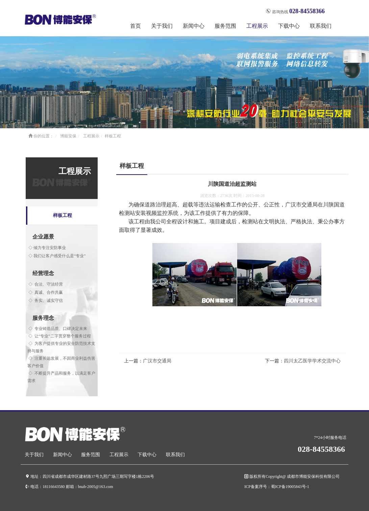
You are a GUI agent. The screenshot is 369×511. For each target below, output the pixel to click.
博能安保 (68, 136)
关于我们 (34, 454)
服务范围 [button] (225, 26)
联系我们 (320, 26)
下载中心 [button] (289, 26)
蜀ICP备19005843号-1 (290, 486)
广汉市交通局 (157, 360)
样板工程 (113, 136)
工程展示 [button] (257, 26)
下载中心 (147, 454)
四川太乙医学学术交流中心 (312, 360)
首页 (135, 26)
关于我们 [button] (162, 26)
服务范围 (90, 454)
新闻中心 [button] (193, 26)
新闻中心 (62, 454)
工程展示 (91, 136)
